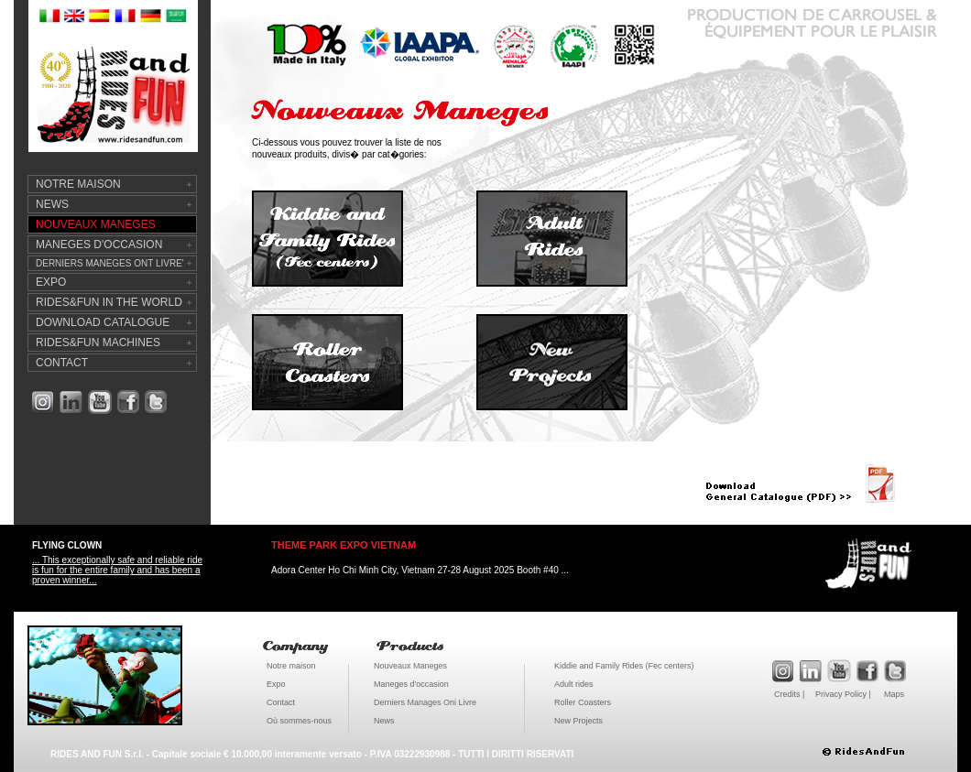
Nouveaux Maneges (410, 665)
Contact (281, 702)
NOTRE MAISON (78, 184)
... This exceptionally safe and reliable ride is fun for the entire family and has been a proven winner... (117, 570)
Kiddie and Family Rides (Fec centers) (624, 665)
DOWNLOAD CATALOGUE (102, 322)
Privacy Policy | (843, 694)
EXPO (51, 282)
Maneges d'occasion (411, 684)
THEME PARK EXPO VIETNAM (343, 544)
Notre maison (291, 665)
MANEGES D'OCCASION (99, 244)
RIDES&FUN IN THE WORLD (109, 302)
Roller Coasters (582, 702)
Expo (276, 684)
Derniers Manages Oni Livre (425, 702)
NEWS (52, 204)
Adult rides (574, 684)
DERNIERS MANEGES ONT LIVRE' (110, 263)
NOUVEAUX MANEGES (96, 224)
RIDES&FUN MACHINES (98, 342)
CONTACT (62, 362)
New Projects (578, 720)
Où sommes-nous (299, 720)
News (384, 720)
